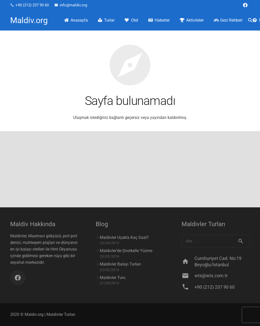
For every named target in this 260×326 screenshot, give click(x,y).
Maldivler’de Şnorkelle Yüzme (126, 250)
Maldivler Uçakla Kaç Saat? (124, 237)
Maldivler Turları (60, 314)
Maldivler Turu (112, 277)
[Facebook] (245, 5)
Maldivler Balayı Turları (120, 264)
